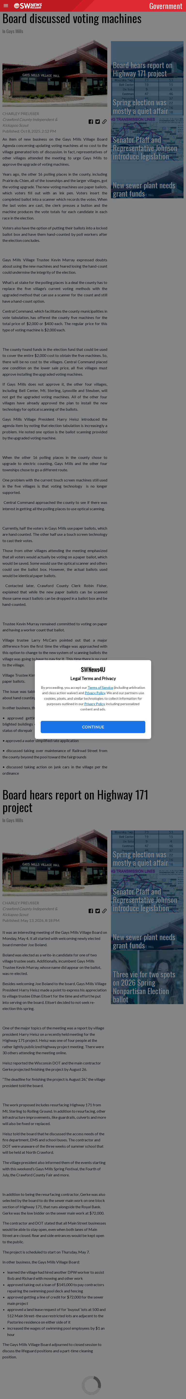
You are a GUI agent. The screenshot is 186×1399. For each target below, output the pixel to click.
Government (165, 5)
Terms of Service (100, 687)
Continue (93, 727)
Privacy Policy (95, 693)
